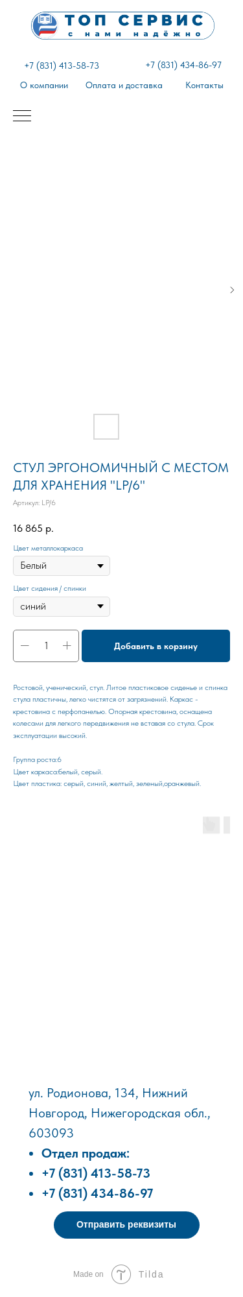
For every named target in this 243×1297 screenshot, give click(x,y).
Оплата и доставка (124, 85)
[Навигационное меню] (22, 116)
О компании (44, 85)
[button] (127, 1225)
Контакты (204, 85)
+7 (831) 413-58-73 (61, 65)
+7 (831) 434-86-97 (183, 65)
